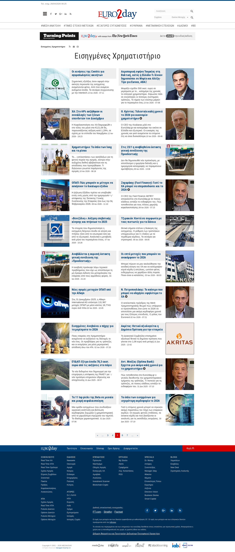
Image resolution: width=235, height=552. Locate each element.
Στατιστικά (45, 478)
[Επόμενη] (137, 435)
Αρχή (188, 448)
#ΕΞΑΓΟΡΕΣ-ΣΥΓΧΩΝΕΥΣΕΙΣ (112, 25)
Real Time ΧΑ (46, 460)
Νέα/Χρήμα (97, 464)
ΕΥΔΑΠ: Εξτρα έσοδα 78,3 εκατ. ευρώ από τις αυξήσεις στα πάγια (92, 363)
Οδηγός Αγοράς (99, 467)
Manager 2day (151, 471)
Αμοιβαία (96, 474)
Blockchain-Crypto (100, 485)
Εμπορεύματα (73, 512)
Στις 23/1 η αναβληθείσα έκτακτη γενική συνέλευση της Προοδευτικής (141, 150)
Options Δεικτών (48, 512)
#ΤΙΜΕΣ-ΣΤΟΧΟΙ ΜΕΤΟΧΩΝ (78, 25)
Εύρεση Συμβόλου (48, 474)
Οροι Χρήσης (114, 448)
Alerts (121, 464)
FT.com (97, 512)
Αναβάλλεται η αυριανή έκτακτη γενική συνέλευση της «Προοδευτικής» (91, 257)
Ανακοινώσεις (46, 492)
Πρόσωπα (97, 460)
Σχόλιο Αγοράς (47, 471)
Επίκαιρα (70, 474)
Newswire (71, 460)
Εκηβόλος (175, 464)
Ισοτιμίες (70, 516)
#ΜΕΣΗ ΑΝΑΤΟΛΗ (51, 25)
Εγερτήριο (149, 485)
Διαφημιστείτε (131, 448)
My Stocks (123, 460)
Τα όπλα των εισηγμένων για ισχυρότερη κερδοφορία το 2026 (140, 399)
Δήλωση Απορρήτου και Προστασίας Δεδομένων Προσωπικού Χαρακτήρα (126, 533)
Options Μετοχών (48, 519)
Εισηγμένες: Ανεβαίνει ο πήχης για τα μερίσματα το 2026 (92, 327)
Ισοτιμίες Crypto (73, 519)
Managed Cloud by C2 (63, 548)
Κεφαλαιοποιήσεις (48, 488)
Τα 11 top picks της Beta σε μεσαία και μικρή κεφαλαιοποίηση (92, 399)
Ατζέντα (148, 488)
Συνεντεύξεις (150, 467)
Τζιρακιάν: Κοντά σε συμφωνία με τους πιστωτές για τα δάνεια (141, 220)
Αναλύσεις (97, 478)
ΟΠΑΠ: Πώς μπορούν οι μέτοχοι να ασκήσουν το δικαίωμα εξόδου (92, 184)
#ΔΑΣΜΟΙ (182, 25)
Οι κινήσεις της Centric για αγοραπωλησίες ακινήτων (88, 73)
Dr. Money (149, 460)
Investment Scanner (101, 481)
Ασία (69, 505)
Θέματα (148, 478)
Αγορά (69, 467)
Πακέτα (44, 481)
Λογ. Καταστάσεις (126, 471)
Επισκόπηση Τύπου (153, 481)
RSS (121, 474)
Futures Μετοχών (48, 516)
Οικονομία (71, 464)
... (103, 435)
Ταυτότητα (72, 448)
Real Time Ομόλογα (49, 467)
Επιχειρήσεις (72, 478)
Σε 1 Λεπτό (71, 495)
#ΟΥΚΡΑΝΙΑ (136, 25)
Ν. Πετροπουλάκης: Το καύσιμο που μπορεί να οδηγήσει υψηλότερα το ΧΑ (142, 293)
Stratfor (108, 512)
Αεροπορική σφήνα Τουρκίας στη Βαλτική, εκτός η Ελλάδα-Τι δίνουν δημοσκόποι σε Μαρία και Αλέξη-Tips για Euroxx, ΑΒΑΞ (141, 77)
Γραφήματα (123, 467)
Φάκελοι (148, 474)
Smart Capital (150, 499)
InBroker (113, 522)
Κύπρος (70, 485)
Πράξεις (44, 485)
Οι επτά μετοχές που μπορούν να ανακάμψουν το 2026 (140, 255)
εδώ (170, 36)
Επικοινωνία (87, 448)
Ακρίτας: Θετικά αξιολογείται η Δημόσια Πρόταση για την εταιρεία (142, 327)
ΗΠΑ (69, 499)
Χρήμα (69, 509)
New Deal (175, 467)
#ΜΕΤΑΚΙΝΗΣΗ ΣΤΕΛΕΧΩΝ (160, 25)
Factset (119, 512)
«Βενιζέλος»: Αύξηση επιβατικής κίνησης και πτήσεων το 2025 (91, 220)
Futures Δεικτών (48, 509)
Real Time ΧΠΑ (47, 464)
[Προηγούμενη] (97, 435)
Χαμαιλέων (175, 460)
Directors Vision (151, 492)
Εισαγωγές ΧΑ (99, 471)
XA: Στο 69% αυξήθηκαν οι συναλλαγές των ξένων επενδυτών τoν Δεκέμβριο (88, 115)
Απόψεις (148, 464)
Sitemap (100, 448)
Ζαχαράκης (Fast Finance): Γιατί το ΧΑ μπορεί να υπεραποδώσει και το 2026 (142, 186)
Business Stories (152, 495)
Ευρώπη (70, 502)
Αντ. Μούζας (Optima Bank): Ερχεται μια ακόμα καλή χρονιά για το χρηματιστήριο (141, 365)
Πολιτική (70, 481)
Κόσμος (70, 471)
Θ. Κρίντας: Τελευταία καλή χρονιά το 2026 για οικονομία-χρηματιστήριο (141, 115)
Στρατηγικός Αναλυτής (180, 471)
